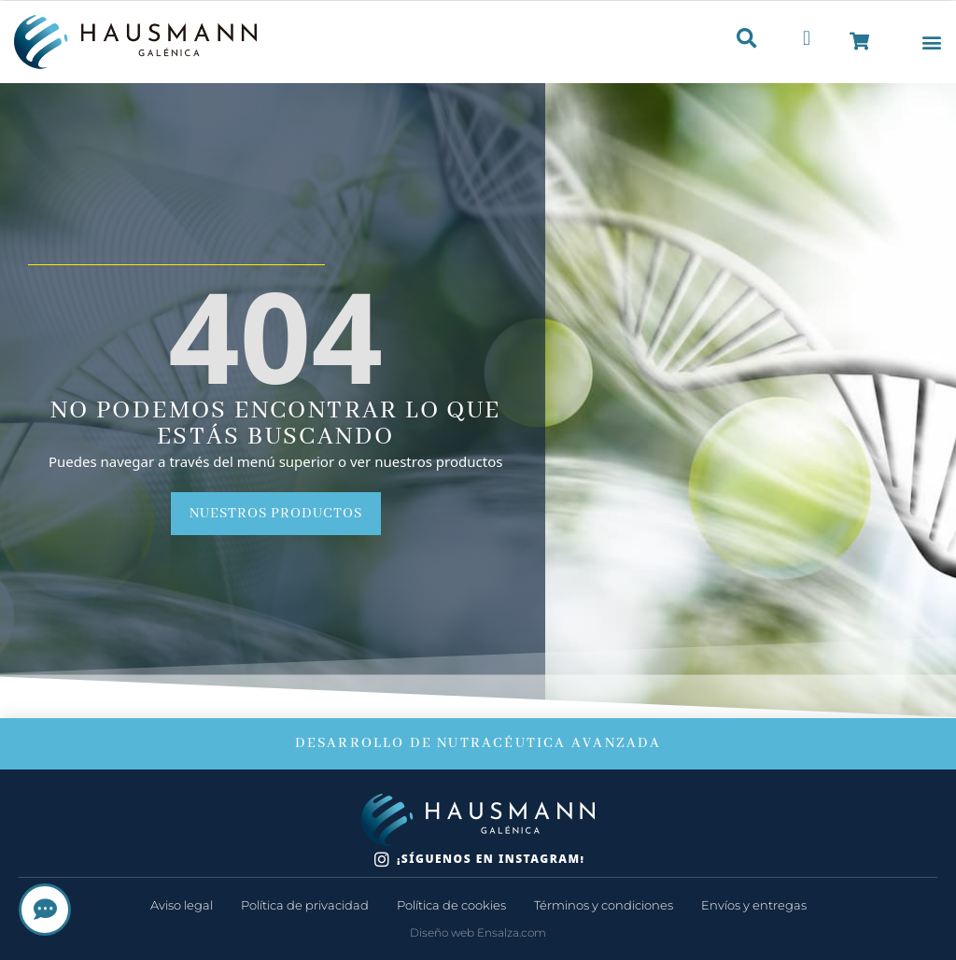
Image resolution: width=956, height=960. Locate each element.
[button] (931, 42)
